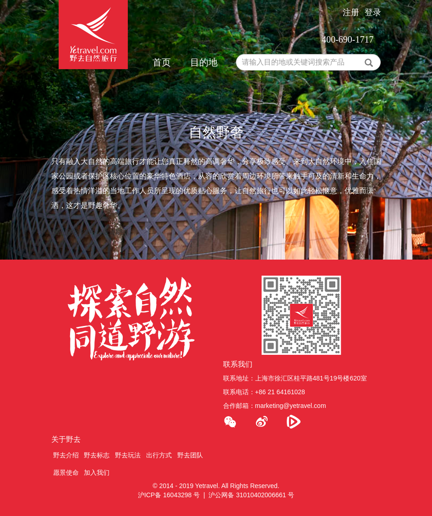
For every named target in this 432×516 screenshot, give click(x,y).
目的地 (204, 62)
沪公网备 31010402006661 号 (251, 495)
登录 (373, 12)
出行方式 (159, 455)
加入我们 (96, 472)
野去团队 (190, 455)
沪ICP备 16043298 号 (169, 495)
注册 (351, 12)
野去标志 (96, 455)
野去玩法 (128, 455)
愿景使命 (66, 472)
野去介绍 (66, 455)
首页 (162, 62)
